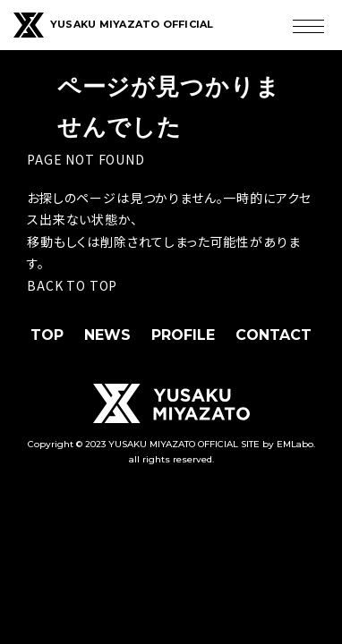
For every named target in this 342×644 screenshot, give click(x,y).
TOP (47, 334)
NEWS (107, 334)
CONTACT (273, 334)
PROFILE (183, 334)
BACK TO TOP (72, 285)
